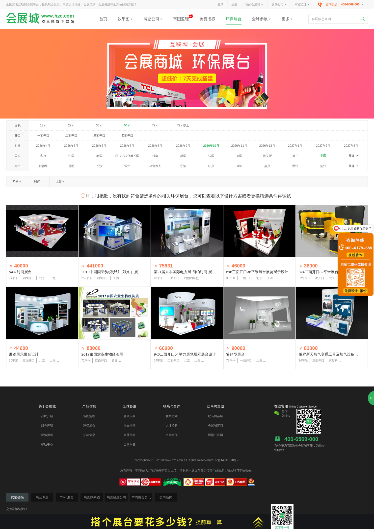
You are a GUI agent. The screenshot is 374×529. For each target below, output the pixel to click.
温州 (295, 166)
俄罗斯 (267, 156)
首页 (103, 19)
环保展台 (233, 19)
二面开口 (71, 135)
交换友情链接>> (16, 509)
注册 (234, 4)
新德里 (43, 166)
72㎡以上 (183, 125)
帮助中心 (47, 444)
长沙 (99, 166)
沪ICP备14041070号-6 (225, 460)
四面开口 (127, 135)
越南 (155, 156)
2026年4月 (43, 145)
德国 (239, 156)
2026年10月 (211, 145)
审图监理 (302, 4)
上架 (60, 181)
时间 (38, 181)
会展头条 (129, 416)
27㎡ (71, 125)
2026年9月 (183, 145)
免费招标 (207, 19)
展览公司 (279, 4)
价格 (17, 181)
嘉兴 (267, 166)
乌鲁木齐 (155, 166)
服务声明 (47, 425)
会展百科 (129, 435)
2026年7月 (127, 145)
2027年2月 (323, 145)
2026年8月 (155, 145)
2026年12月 (267, 145)
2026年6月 (99, 145)
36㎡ (99, 125)
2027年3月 (351, 145)
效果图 (125, 19)
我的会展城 (254, 4)
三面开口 (99, 135)
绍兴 (211, 166)
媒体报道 (47, 435)
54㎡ (127, 125)
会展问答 (129, 444)
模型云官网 (215, 435)
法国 (211, 156)
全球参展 (261, 19)
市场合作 (172, 435)
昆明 (71, 166)
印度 (43, 156)
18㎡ (43, 125)
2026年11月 (239, 145)
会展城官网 (215, 425)
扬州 (323, 166)
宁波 (183, 166)
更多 (287, 19)
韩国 (183, 156)
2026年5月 (71, 145)
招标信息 (89, 435)
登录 (220, 4)
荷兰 (295, 156)
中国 (71, 156)
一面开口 (43, 135)
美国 (323, 156)
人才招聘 (172, 425)
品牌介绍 (47, 416)
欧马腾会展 (215, 416)
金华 (239, 166)
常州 (127, 166)
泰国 (99, 156)
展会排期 (129, 425)
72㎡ (155, 125)
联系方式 (172, 416)
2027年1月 (295, 145)
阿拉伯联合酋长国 (127, 156)
